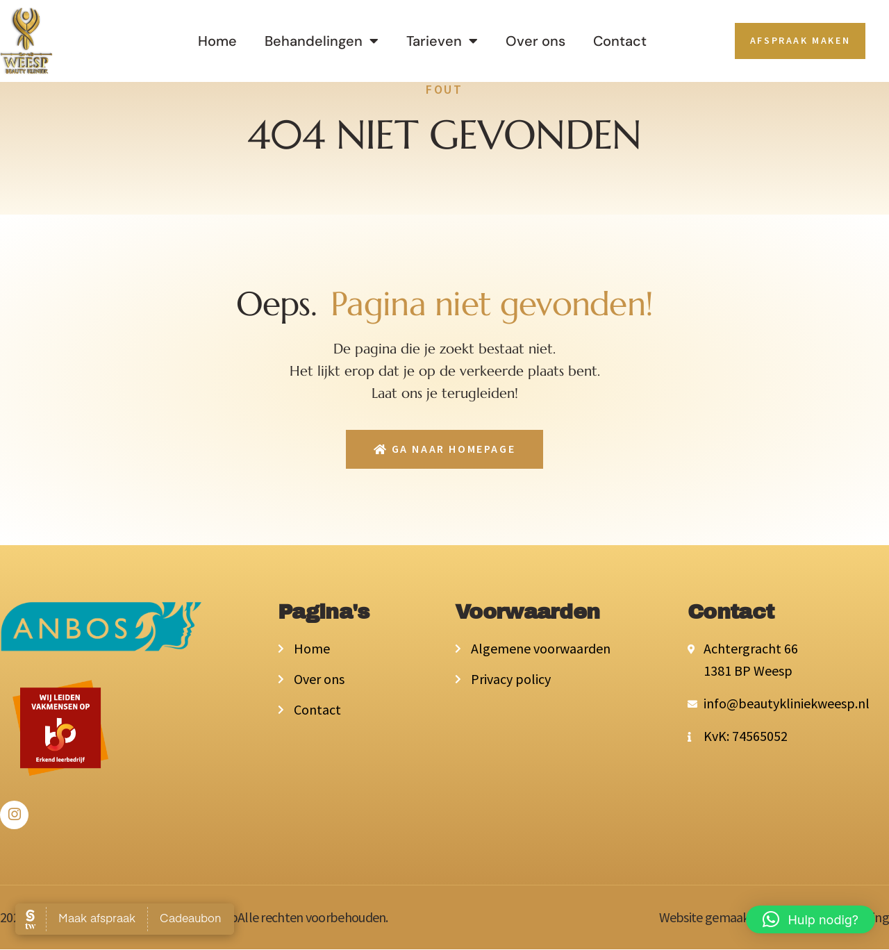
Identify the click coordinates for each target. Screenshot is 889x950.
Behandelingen (322, 41)
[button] (810, 919)
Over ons (535, 41)
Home (217, 41)
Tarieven (442, 41)
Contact (620, 41)
